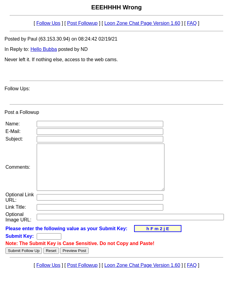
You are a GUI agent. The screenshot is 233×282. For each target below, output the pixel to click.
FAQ (192, 23)
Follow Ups (48, 23)
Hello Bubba (43, 49)
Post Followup (82, 23)
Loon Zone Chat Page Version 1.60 (142, 23)
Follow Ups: (17, 88)
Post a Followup (22, 112)
